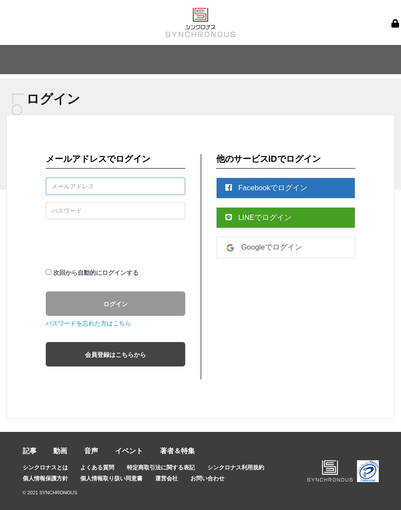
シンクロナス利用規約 (235, 467)
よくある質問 (97, 467)
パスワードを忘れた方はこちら (88, 323)
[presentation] (112, 243)
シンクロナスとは (45, 467)
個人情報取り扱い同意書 (111, 478)
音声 (91, 451)
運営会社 (166, 478)
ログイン (115, 304)
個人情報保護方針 (45, 478)
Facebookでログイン (266, 188)
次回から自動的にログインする (96, 272)
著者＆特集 (177, 451)
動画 (60, 451)
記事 (30, 451)
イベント (129, 451)
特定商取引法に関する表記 (161, 467)
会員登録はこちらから (115, 354)
